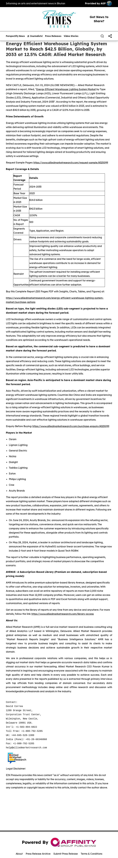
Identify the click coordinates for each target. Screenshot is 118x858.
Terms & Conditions (91, 853)
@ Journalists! (35, 36)
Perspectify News (15, 36)
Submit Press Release (65, 853)
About (19, 853)
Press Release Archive (38, 853)
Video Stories (71, 36)
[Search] (102, 36)
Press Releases (53, 36)
